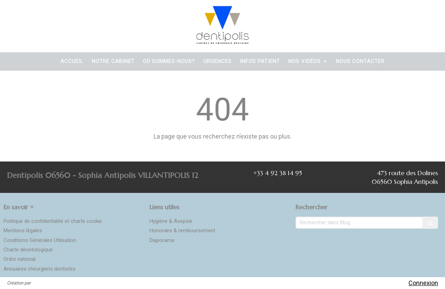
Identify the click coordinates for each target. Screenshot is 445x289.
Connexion (423, 283)
